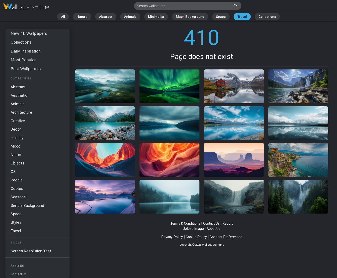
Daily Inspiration (26, 51)
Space (221, 17)
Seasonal (19, 197)
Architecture (21, 112)
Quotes (17, 188)
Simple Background (27, 205)
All (63, 17)
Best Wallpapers (26, 68)
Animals (130, 17)
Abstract (105, 17)
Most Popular (23, 60)
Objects (17, 163)
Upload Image (193, 229)
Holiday (17, 137)
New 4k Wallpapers (29, 33)
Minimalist (156, 17)
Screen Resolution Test (31, 251)
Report (227, 223)
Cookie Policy (196, 237)
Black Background (190, 17)
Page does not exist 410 (26, 7)
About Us (17, 266)
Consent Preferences (226, 237)
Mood (15, 146)
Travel (242, 17)
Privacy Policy (172, 237)
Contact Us (19, 274)
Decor (16, 129)
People (17, 180)
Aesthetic (19, 95)
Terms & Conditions (185, 223)
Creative (18, 120)
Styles (16, 222)
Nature (82, 17)
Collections (267, 17)
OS (13, 171)
